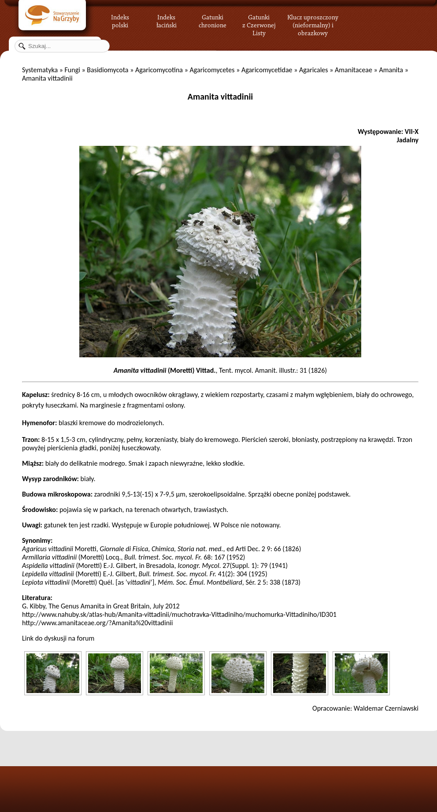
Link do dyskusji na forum (58, 638)
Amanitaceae (353, 70)
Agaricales (313, 70)
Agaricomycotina (159, 70)
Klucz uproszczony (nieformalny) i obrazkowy (312, 24)
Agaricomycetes (211, 70)
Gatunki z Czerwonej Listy (259, 20)
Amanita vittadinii (220, 96)
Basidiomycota (107, 70)
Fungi (72, 70)
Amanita (391, 70)
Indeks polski (120, 20)
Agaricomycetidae (267, 70)
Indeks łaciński (166, 20)
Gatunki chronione (212, 20)
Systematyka (40, 70)
